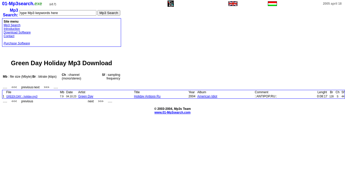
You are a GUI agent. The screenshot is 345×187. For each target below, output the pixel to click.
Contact (9, 36)
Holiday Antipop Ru (147, 96)
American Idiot (207, 96)
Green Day (85, 96)
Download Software (17, 32)
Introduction (12, 29)
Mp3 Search (12, 25)
